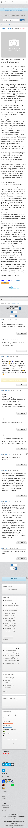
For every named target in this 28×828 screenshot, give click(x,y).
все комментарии (7, 705)
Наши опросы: (7, 711)
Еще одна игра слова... (10, 685)
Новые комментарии (9, 698)
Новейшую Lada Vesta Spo (11, 663)
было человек (16, 303)
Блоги (3, 796)
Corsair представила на (10, 653)
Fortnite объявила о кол (10, 655)
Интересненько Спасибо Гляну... (12, 700)
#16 (2, 319)
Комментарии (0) (7, 743)
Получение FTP (5, 776)
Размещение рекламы (6, 805)
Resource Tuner (8, 616)
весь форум (5, 691)
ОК (16, 316)
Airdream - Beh (8, 623)
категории (12, 18)
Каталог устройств (6, 794)
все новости (5, 667)
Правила (4, 809)
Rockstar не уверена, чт (10, 648)
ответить (23, 333)
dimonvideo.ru (16, 280)
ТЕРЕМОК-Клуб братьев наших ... (12, 678)
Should (6, 339)
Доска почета (5, 801)
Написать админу (5, 807)
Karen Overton (8, 631)
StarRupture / (8, 621)
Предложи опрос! (15, 743)
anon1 (6, 548)
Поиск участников (6, 800)
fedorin (6, 435)
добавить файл (8, 637)
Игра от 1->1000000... (9, 677)
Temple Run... (8, 613)
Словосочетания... (9, 687)
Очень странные (8, 602)
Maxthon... (7, 615)
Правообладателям (6, 810)
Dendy (6, 319)
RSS (17, 18)
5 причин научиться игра (10, 650)
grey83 (6, 356)
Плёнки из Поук (8, 607)
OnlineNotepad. (8, 603)
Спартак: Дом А (8, 620)
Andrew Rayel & (8, 628)
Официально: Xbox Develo (11, 661)
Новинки (6, 597)
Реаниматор (4, 793)
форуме (11, 674)
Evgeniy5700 (7, 390)
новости (13, 646)
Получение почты (6, 775)
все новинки (5, 639)
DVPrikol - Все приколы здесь (10, 589)
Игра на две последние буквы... (12, 683)
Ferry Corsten (8, 630)
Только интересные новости (10, 591)
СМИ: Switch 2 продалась (10, 652)
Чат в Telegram (5, 282)
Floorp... (6, 618)
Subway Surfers (8, 612)
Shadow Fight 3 (8, 610)
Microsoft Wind (8, 600)
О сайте (4, 798)
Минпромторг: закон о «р (10, 660)
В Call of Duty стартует (10, 657)
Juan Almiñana (8, 625)
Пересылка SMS (8, 605)
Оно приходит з (8, 608)
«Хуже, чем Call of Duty (10, 658)
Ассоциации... (8, 680)
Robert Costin (8, 626)
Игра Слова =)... (8, 682)
